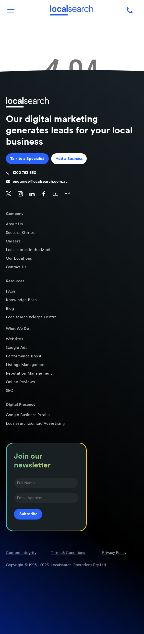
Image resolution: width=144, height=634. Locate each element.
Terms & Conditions (68, 553)
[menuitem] (72, 224)
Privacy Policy (114, 553)
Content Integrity (21, 553)
